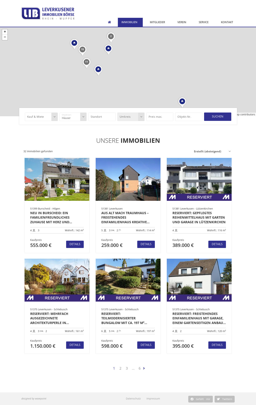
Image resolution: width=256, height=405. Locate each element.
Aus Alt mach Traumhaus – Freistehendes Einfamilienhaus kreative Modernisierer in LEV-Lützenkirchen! (125, 217)
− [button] (5, 37)
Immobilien (130, 22)
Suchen (217, 116)
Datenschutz (133, 398)
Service (204, 22)
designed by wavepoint (33, 398)
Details (75, 244)
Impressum (153, 398)
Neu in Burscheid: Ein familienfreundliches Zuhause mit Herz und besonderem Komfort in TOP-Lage (56, 217)
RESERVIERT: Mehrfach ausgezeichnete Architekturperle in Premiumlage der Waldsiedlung (49, 318)
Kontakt (228, 22)
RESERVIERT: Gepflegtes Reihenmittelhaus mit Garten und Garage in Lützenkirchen (199, 217)
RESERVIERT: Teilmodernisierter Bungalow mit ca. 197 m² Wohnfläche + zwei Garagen (126, 318)
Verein (182, 22)
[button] (200, 399)
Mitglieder (158, 22)
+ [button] (5, 32)
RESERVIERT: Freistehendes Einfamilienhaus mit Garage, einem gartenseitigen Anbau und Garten (197, 318)
